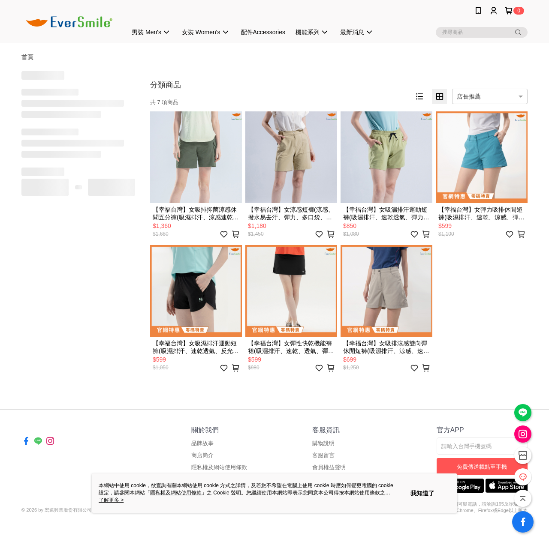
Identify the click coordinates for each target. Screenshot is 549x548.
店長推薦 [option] (469, 96)
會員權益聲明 (329, 467)
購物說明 (323, 443)
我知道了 (422, 493)
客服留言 (323, 455)
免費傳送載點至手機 (482, 467)
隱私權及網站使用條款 (219, 467)
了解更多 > (111, 500)
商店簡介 (202, 455)
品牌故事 (202, 443)
